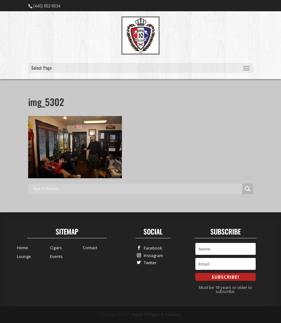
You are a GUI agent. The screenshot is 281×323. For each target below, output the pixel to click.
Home (22, 247)
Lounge (24, 256)
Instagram (152, 255)
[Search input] (137, 189)
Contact (90, 247)
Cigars (56, 247)
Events (56, 256)
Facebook (151, 248)
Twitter (149, 262)
